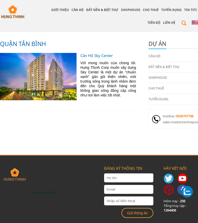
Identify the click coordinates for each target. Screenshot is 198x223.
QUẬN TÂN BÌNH (23, 44)
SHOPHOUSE (130, 10)
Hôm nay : (174, 201)
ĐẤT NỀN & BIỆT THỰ (102, 10)
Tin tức (190, 10)
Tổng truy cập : (175, 208)
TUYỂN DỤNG (171, 10)
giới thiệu (60, 10)
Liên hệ (169, 22)
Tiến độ (153, 22)
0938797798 (184, 116)
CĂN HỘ (77, 10)
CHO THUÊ (151, 10)
